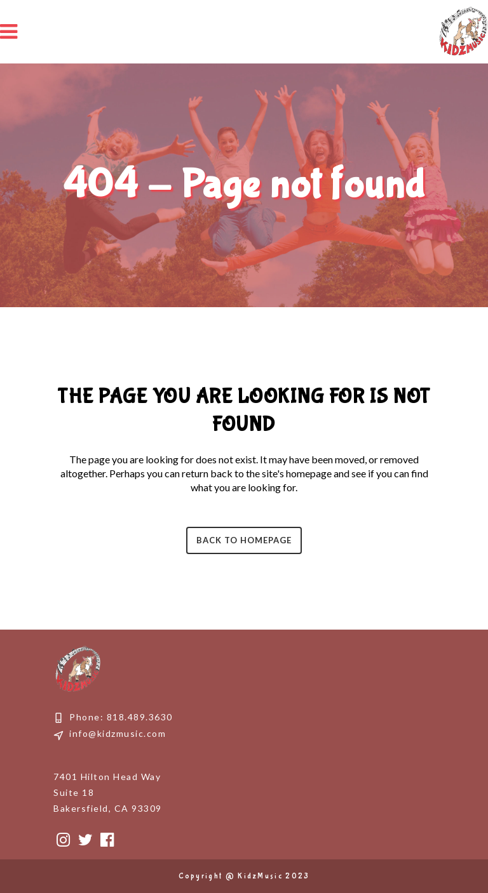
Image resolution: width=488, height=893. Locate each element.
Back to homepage (244, 540)
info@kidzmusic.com (117, 733)
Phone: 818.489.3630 (121, 716)
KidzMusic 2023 (273, 876)
